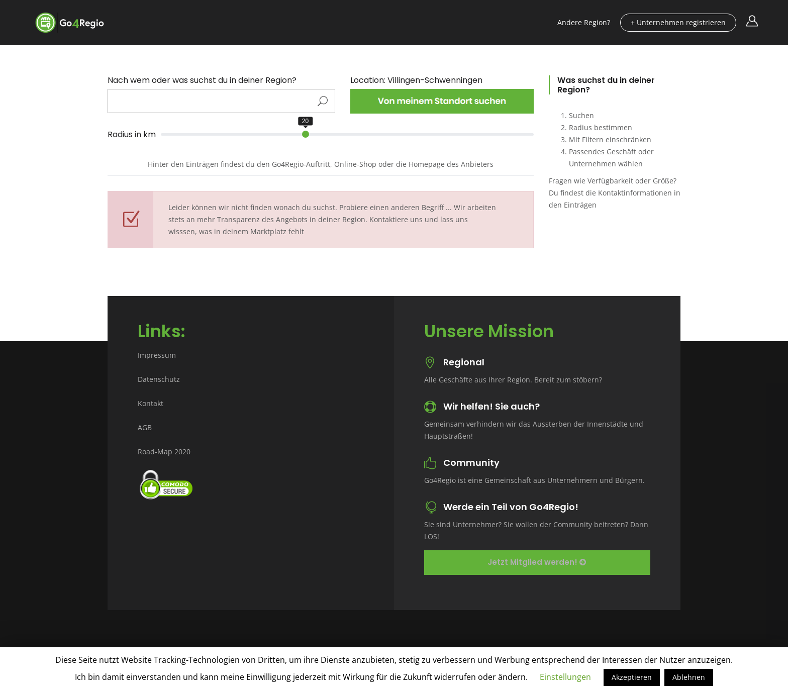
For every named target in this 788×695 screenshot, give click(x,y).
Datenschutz (159, 379)
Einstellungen (565, 676)
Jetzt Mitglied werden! (536, 562)
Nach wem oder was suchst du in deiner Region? (202, 80)
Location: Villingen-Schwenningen (416, 80)
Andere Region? (583, 22)
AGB (145, 427)
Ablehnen (688, 677)
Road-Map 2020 (164, 451)
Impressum (157, 355)
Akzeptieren (632, 677)
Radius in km (132, 135)
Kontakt (150, 403)
